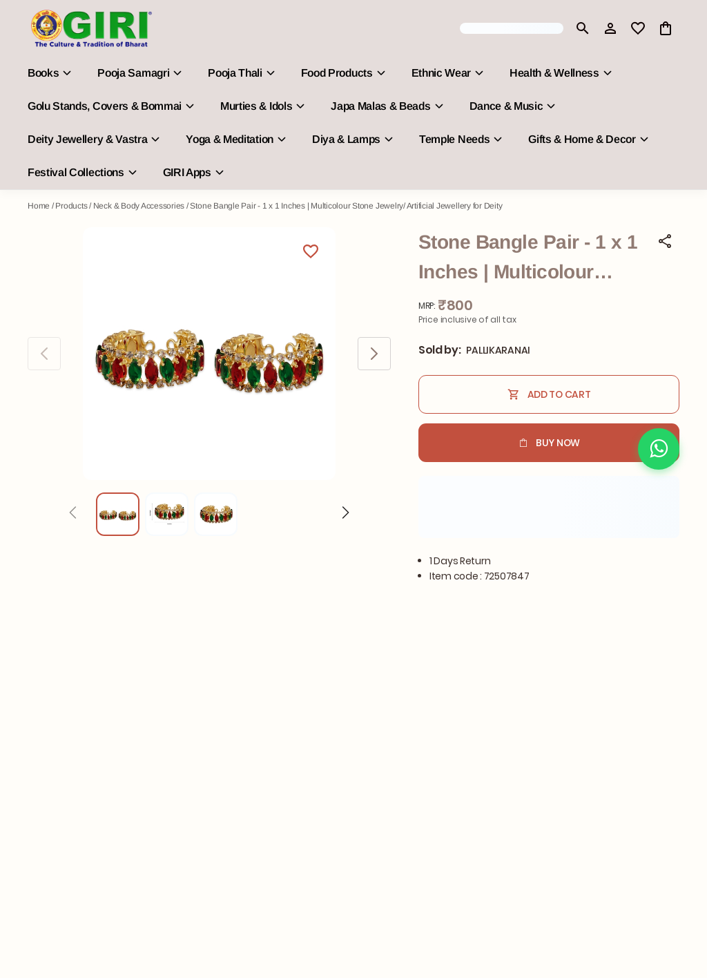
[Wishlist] (310, 253)
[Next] (345, 514)
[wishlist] (638, 28)
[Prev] (73, 514)
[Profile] (610, 28)
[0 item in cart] (665, 28)
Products (71, 206)
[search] (582, 28)
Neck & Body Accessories (138, 206)
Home (39, 206)
